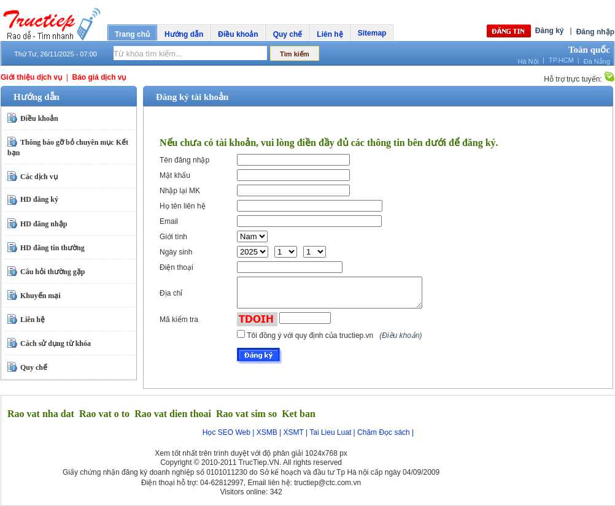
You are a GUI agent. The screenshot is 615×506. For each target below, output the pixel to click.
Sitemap (372, 33)
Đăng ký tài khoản (192, 97)
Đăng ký (549, 30)
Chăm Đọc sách (383, 432)
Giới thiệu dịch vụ (31, 77)
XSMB (267, 432)
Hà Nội (528, 61)
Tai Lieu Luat (330, 432)
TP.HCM (561, 60)
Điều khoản (238, 34)
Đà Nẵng (597, 61)
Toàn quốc (589, 50)
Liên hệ (329, 34)
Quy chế (288, 34)
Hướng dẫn (183, 34)
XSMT (294, 432)
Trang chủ (132, 34)
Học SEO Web (226, 432)
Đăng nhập (595, 32)
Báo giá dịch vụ (99, 77)
